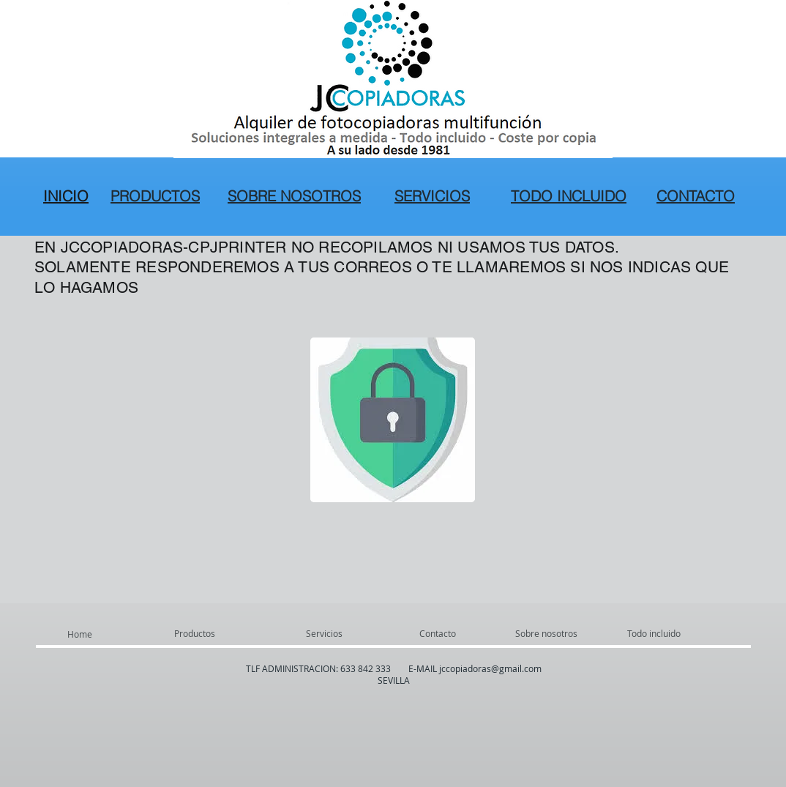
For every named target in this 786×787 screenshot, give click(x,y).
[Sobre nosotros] (571, 633)
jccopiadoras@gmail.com (490, 668)
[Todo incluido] (683, 633)
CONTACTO (695, 196)
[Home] (106, 634)
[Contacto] (454, 633)
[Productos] (213, 633)
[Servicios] (345, 633)
